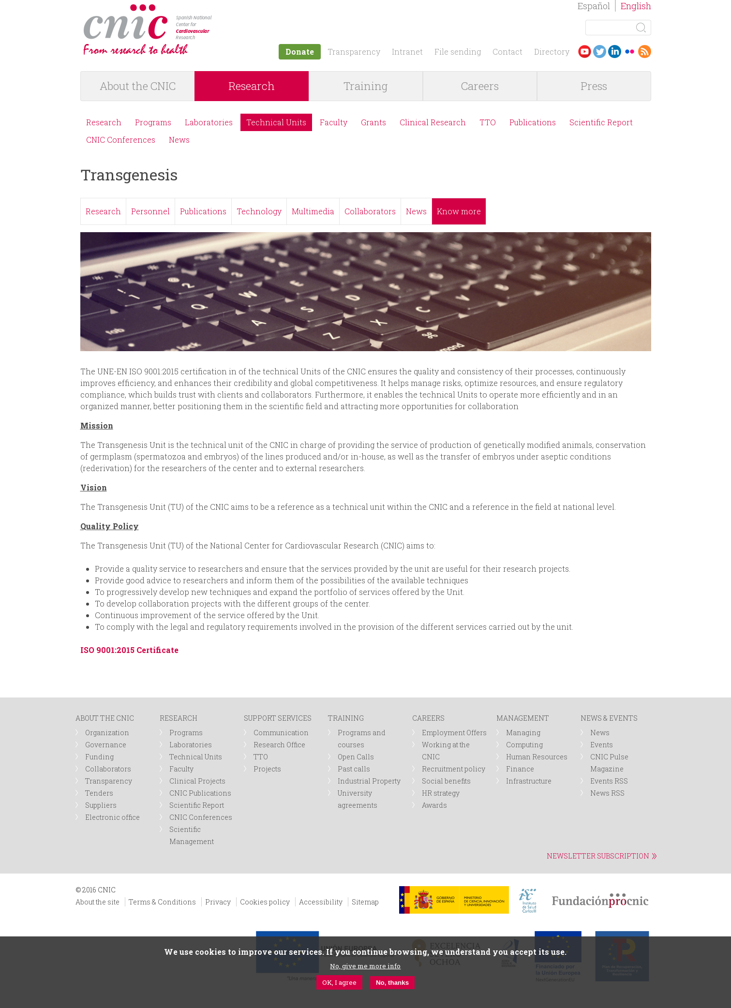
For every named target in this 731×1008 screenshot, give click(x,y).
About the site (97, 901)
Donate (299, 51)
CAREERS (428, 718)
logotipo (219, 9)
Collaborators (370, 211)
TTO (487, 122)
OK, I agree (339, 982)
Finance (520, 768)
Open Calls (356, 756)
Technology (259, 211)
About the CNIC (138, 86)
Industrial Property (369, 781)
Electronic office (112, 817)
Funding (99, 756)
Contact (507, 51)
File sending (457, 51)
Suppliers (101, 805)
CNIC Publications (200, 793)
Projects (267, 768)
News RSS (607, 793)
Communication (281, 732)
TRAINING (346, 718)
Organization (107, 732)
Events (601, 744)
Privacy (218, 901)
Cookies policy (265, 901)
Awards (434, 805)
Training (365, 86)
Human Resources (536, 756)
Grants (373, 122)
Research (251, 86)
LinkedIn (614, 51)
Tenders (99, 793)
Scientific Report (601, 122)
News (179, 139)
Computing (524, 744)
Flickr (629, 51)
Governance (105, 744)
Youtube (584, 51)
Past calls (354, 768)
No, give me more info (365, 966)
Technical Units (276, 122)
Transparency (354, 51)
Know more (459, 211)
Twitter (599, 51)
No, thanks (392, 982)
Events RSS (609, 781)
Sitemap (365, 901)
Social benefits (446, 781)
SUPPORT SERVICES (278, 718)
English (636, 6)
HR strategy (441, 793)
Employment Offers (454, 732)
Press (594, 86)
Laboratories (209, 122)
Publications (532, 122)
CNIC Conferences (120, 139)
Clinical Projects (197, 781)
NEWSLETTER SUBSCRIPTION (598, 855)
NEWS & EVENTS (609, 718)
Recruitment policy (453, 768)
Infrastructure (529, 781)
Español (594, 6)
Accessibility (321, 901)
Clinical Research (433, 122)
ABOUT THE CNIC (104, 718)
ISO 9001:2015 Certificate (129, 650)
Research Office (279, 744)
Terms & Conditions (162, 901)
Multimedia (313, 211)
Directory (551, 51)
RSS (644, 51)
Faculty (333, 122)
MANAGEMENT (522, 718)
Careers (480, 86)
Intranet (407, 51)
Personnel (150, 211)
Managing (523, 732)
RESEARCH (178, 718)
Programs (153, 122)
